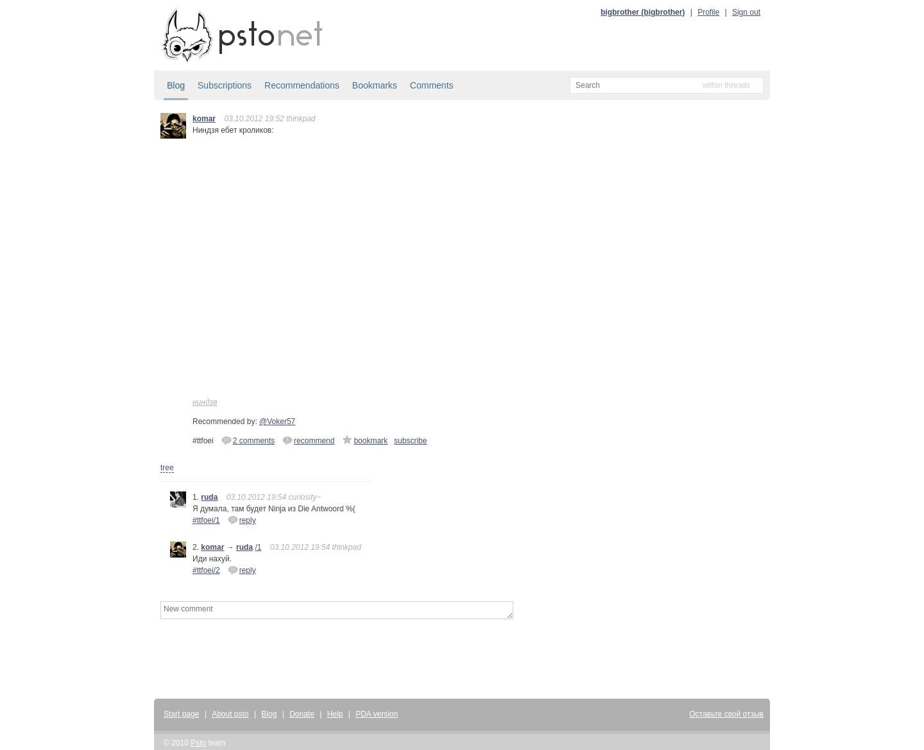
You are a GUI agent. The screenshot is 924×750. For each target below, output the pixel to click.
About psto (230, 714)
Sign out (746, 12)
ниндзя (205, 402)
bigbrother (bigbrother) (643, 12)
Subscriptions (225, 85)
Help (335, 714)
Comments (432, 85)
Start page (181, 714)
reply (242, 520)
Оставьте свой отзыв (726, 714)
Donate (301, 714)
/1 (258, 547)
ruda (209, 497)
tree (167, 467)
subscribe (410, 440)
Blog (176, 85)
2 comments (248, 440)
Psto (198, 742)
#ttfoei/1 (206, 520)
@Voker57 (277, 421)
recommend (308, 440)
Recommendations (301, 85)
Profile (708, 12)
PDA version (376, 714)
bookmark (365, 440)
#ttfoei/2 (206, 570)
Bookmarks (374, 85)
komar (204, 118)
